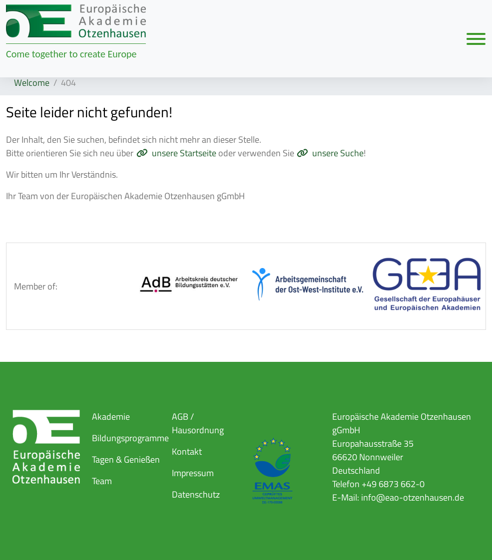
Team (102, 481)
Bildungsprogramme (130, 438)
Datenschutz (196, 494)
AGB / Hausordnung (198, 423)
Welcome (31, 82)
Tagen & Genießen (126, 459)
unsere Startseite (184, 153)
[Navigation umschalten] (476, 38)
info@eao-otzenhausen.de (412, 497)
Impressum (193, 473)
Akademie (111, 416)
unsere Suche (338, 153)
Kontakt (187, 451)
